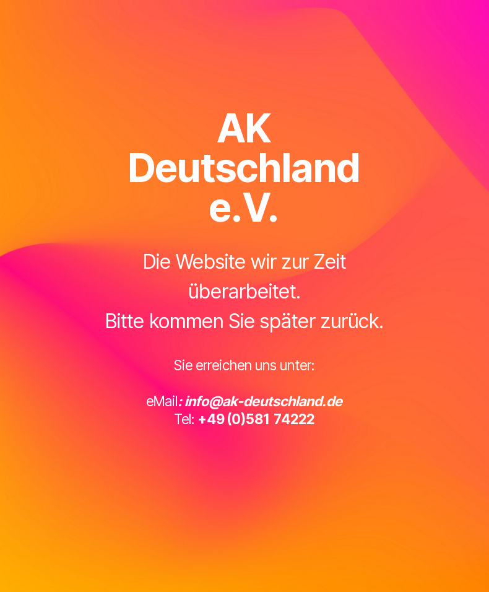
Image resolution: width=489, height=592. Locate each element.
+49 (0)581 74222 (255, 419)
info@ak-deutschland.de (263, 401)
